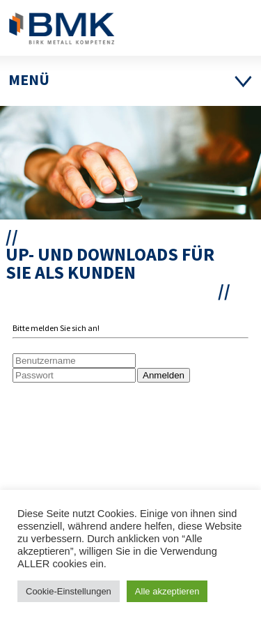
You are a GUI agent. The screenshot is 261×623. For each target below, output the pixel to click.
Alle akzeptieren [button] (167, 591)
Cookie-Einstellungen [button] (68, 591)
